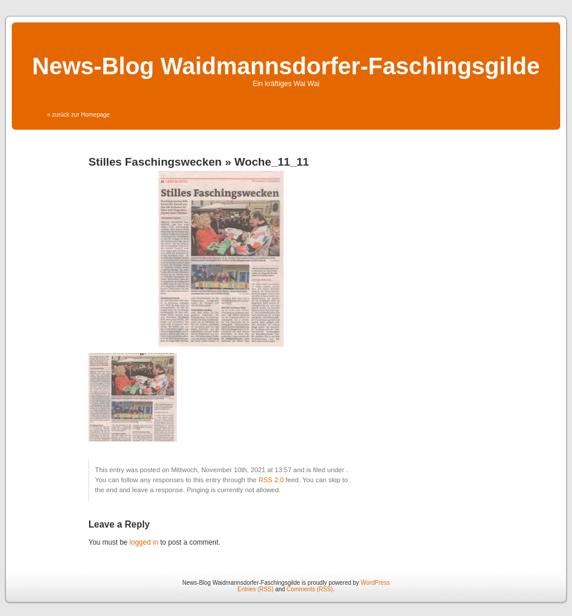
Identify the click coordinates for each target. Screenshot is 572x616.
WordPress (375, 582)
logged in (144, 542)
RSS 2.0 (270, 479)
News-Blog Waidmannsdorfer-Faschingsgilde (286, 66)
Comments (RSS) (310, 589)
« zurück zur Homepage (78, 114)
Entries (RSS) (256, 589)
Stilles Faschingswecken (155, 162)
